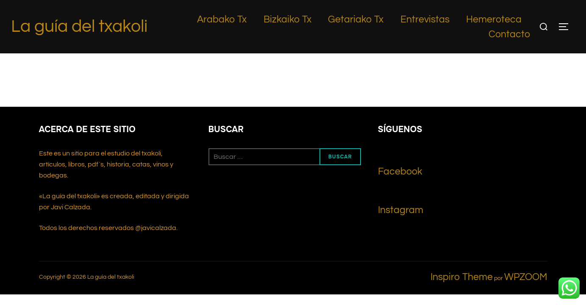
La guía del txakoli (79, 26)
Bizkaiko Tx (287, 19)
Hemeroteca (494, 19)
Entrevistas (425, 19)
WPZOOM (525, 224)
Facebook (400, 118)
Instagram (400, 157)
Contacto (509, 34)
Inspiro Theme (461, 224)
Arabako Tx (222, 19)
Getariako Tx (355, 19)
